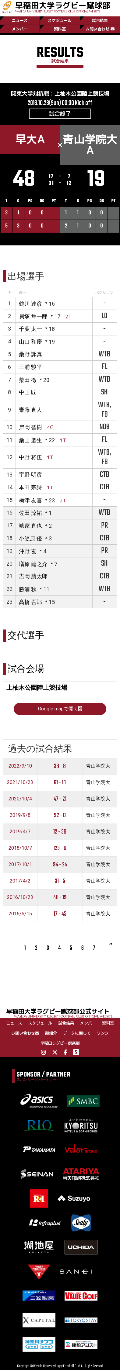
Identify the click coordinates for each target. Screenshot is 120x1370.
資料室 (60, 29)
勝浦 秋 (28, 589)
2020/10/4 (20, 799)
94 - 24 (60, 864)
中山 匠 (28, 392)
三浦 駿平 (30, 367)
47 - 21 (60, 799)
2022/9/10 (20, 766)
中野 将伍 (30, 457)
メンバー (20, 29)
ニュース (20, 20)
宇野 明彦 (30, 474)
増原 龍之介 (33, 564)
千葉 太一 (30, 329)
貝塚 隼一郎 (33, 316)
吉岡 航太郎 (33, 576)
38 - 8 (60, 766)
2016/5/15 (20, 914)
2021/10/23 (20, 782)
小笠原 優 (30, 538)
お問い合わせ (100, 29)
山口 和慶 (30, 341)
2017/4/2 (20, 881)
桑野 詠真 (30, 354)
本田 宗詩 (30, 487)
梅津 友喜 (30, 500)
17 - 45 (60, 914)
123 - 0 (59, 848)
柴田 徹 (28, 380)
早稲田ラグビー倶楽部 (60, 1043)
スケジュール (60, 20)
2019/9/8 (20, 815)
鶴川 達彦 (30, 303)
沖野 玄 (28, 551)
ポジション (104, 292)
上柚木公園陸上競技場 (82, 93)
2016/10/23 (20, 897)
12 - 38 (59, 832)
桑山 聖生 (30, 440)
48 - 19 (60, 897)
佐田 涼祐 (30, 513)
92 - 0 (60, 815)
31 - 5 (60, 881)
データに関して (77, 1033)
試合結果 (100, 20)
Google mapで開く (60, 709)
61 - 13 (60, 782)
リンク (103, 1033)
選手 (22, 292)
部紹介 (51, 1033)
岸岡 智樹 (30, 427)
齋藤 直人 (30, 410)
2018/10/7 (20, 848)
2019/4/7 (20, 831)
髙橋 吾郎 (30, 602)
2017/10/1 (20, 864)
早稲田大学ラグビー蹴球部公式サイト (63, 1012)
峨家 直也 (30, 525)
